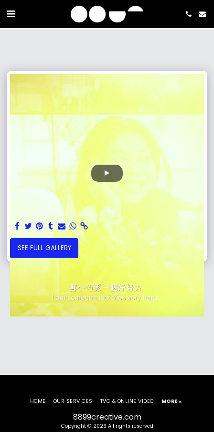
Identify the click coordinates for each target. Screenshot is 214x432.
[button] (10, 14)
